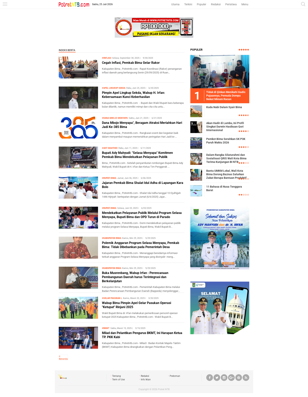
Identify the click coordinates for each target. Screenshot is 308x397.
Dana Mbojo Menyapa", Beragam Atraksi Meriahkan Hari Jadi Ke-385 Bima (142, 125)
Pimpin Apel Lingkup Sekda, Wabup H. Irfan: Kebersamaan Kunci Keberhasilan (133, 95)
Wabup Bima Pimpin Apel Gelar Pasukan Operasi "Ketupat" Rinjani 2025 (136, 305)
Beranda (63, 359)
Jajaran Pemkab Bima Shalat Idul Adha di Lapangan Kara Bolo (142, 185)
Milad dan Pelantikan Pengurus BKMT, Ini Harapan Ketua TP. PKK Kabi (142, 335)
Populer (201, 4)
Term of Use (118, 379)
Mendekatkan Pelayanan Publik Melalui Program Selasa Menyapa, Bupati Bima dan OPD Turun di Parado (142, 215)
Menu (244, 4)
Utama (175, 4)
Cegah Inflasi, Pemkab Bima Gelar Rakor (131, 63)
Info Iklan (146, 379)
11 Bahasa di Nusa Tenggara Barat (224, 188)
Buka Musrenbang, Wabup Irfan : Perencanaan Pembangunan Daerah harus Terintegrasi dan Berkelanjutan (135, 277)
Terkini (188, 4)
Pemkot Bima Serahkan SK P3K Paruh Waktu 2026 (225, 140)
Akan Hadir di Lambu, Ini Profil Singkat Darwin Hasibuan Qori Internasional (225, 126)
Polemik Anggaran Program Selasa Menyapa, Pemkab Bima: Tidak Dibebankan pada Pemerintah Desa (140, 245)
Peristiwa (231, 4)
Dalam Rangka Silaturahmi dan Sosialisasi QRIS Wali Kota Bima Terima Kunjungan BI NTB (226, 158)
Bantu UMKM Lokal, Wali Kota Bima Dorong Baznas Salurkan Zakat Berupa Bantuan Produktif (226, 174)
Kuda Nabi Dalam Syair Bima (224, 107)
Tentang (116, 376)
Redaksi (216, 4)
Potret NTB (164, 389)
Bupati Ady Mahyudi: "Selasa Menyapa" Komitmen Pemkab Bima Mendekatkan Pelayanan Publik (137, 155)
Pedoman (175, 376)
